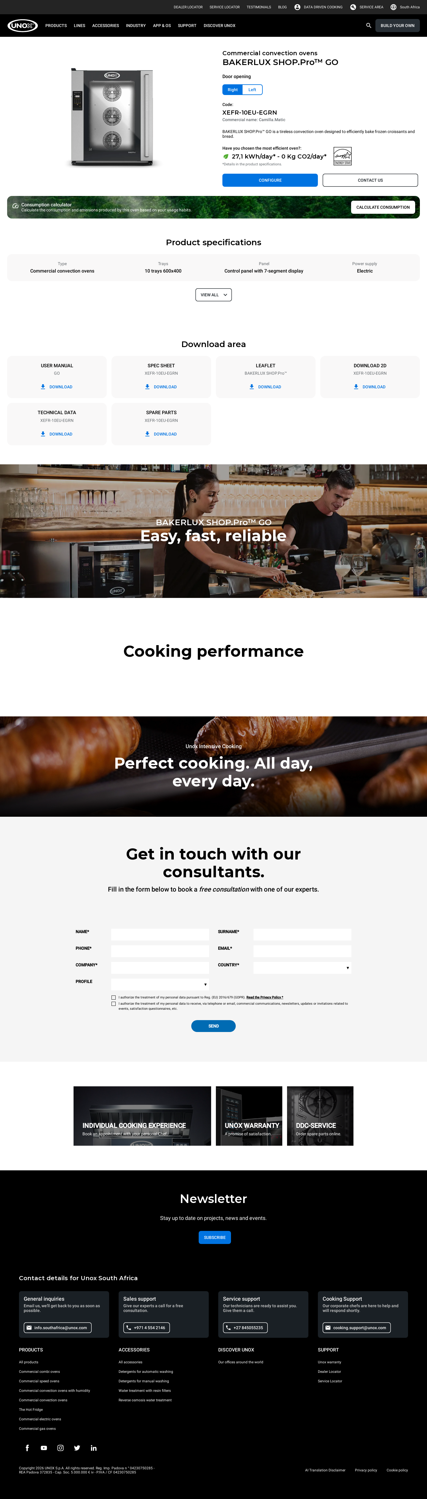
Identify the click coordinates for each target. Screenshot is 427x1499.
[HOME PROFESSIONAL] (24, 25)
